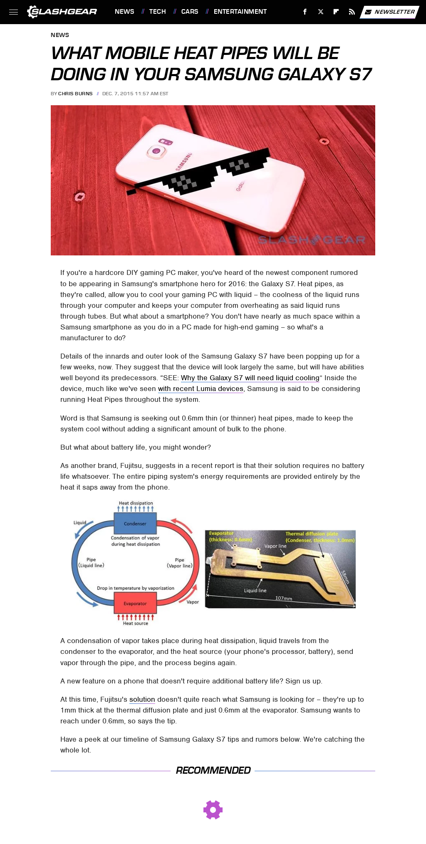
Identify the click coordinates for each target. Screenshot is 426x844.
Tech (157, 11)
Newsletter (389, 12)
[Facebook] (305, 11)
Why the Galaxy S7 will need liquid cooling (250, 377)
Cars (189, 11)
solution (142, 699)
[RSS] (352, 11)
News (124, 11)
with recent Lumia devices (200, 388)
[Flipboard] (336, 11)
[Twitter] (321, 11)
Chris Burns (75, 94)
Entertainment (240, 11)
